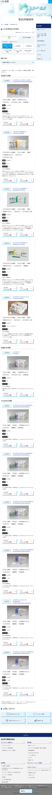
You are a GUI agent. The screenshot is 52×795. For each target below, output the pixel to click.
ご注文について (31, 775)
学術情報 (4, 777)
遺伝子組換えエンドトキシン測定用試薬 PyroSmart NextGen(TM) (12, 769)
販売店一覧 (39, 59)
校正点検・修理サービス (28, 51)
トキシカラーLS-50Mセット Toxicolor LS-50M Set (20, 132)
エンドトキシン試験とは (6, 742)
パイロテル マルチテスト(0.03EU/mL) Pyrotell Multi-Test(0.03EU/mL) (22, 405)
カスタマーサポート (32, 767)
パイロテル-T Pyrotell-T (16, 352)
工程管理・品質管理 (6, 766)
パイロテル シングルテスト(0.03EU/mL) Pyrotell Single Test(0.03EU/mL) (23, 550)
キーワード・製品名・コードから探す (9, 37)
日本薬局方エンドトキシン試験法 (8, 750)
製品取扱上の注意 (31, 772)
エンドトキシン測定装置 (7, 774)
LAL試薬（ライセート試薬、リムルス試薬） (7, 46)
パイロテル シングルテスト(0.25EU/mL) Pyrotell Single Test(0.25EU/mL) (23, 652)
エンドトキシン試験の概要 (7, 748)
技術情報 (3, 763)
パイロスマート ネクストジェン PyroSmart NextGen (21, 297)
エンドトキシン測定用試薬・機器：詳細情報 (41, 35)
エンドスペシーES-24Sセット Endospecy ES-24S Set (20, 243)
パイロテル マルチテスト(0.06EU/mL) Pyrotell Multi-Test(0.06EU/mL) (22, 454)
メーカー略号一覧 (41, 50)
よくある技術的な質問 (6, 779)
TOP (2, 24)
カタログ (39, 54)
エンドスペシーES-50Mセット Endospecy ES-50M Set (20, 189)
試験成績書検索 (40, 41)
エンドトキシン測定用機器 (7, 51)
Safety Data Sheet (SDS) (41, 45)
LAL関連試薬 (17, 46)
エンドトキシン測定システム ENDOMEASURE (11, 772)
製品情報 (39, 26)
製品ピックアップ (41, 29)
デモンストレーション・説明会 (34, 763)
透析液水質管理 (5, 782)
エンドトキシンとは (6, 745)
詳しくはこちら (33, 787)
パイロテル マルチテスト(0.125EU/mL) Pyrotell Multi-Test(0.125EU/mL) (23, 502)
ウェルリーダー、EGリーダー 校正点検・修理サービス (39, 770)
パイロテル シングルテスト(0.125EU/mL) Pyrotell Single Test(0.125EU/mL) (22, 601)
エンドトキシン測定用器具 (18, 51)
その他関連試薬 (28, 46)
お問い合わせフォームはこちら (25, 32)
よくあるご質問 (31, 777)
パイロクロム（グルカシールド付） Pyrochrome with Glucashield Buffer (22, 80)
